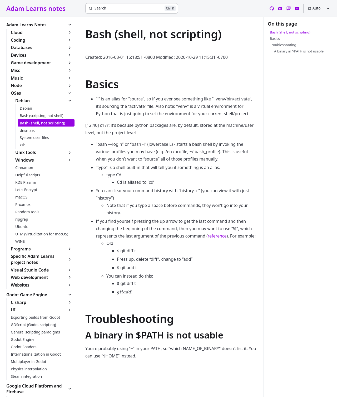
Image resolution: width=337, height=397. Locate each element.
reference (217, 236)
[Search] (131, 8)
